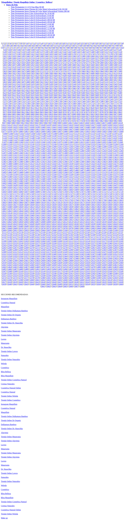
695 (97, 97)
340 (18, 69)
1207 (115, 142)
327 (78, 67)
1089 (71, 131)
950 (74, 119)
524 (27, 84)
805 (4, 108)
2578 (32, 278)
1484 (65, 170)
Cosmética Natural (8, 303)
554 (46, 86)
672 (110, 95)
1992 (76, 220)
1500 (32, 172)
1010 (120, 123)
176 (101, 54)
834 (18, 110)
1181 (93, 140)
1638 (65, 185)
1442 (76, 166)
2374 (121, 256)
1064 (54, 129)
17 (53, 43)
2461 (115, 265)
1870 (10, 209)
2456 (87, 265)
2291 (26, 250)
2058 (76, 226)
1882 (76, 209)
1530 (76, 175)
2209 (60, 241)
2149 (93, 235)
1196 (54, 142)
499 (32, 82)
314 (18, 67)
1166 (10, 140)
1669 (115, 187)
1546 (43, 177)
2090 (10, 230)
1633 (37, 185)
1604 (121, 181)
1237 (37, 147)
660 (55, 95)
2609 (82, 280)
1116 (98, 134)
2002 (10, 222)
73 (13, 48)
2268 (21, 248)
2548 (110, 273)
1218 (54, 144)
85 (57, 48)
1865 (104, 207)
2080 (76, 228)
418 (18, 76)
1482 (54, 170)
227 (97, 58)
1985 (37, 220)
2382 (43, 258)
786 (37, 106)
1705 (71, 192)
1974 (99, 218)
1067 (71, 129)
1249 (104, 147)
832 (9, 110)
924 (74, 116)
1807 (26, 202)
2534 (32, 273)
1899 (49, 211)
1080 (21, 131)
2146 (76, 235)
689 (69, 97)
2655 (93, 284)
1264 (65, 149)
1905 (82, 211)
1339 (115, 155)
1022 (65, 125)
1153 (60, 138)
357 (97, 69)
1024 (76, 125)
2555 (26, 276)
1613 (48, 183)
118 (73, 50)
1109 (60, 134)
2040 (99, 224)
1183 (104, 140)
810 (27, 108)
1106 (44, 134)
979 (87, 121)
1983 (26, 220)
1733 (104, 194)
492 (120, 80)
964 (18, 121)
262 (18, 63)
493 (4, 82)
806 (9, 108)
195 (69, 56)
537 (87, 84)
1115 (93, 134)
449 (41, 78)
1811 (48, 202)
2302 (87, 250)
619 (106, 91)
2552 (10, 276)
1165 (5, 140)
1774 (87, 198)
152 (110, 52)
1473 (4, 170)
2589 (93, 278)
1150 (43, 138)
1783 (15, 200)
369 (32, 71)
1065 (60, 129)
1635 (48, 185)
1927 (82, 213)
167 (60, 54)
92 (83, 48)
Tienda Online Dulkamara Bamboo (14, 311)
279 (97, 63)
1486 (76, 170)
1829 (26, 205)
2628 (65, 282)
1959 (15, 218)
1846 (121, 205)
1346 (32, 157)
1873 (26, 209)
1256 (21, 149)
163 (41, 54)
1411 (26, 164)
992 (27, 123)
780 (9, 106)
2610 (87, 280)
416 (9, 76)
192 (55, 56)
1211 (15, 144)
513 (97, 82)
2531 (15, 273)
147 (87, 52)
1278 (21, 151)
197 (78, 56)
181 (4, 56)
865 (41, 112)
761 (41, 104)
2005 (26, 222)
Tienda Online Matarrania (11, 331)
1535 (104, 175)
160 (27, 54)
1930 (99, 213)
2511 (26, 271)
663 (69, 95)
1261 (48, 149)
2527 (115, 271)
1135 (82, 136)
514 (101, 82)
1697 (26, 192)
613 (78, 91)
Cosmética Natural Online (11, 388)
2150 (99, 235)
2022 (121, 222)
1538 (121, 175)
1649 (4, 187)
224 (83, 58)
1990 (65, 220)
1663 (82, 187)
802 (110, 106)
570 (120, 86)
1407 (4, 164)
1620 (87, 183)
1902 (65, 211)
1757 (115, 196)
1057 (15, 129)
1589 (37, 181)
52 (59, 45)
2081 (82, 228)
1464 (76, 168)
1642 (87, 185)
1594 (65, 181)
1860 (76, 207)
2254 (65, 245)
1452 (10, 168)
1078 (10, 131)
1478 (32, 170)
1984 (32, 220)
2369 (93, 256)
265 (32, 63)
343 (32, 69)
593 (106, 88)
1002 (76, 123)
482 (74, 80)
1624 (110, 183)
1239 (48, 147)
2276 (65, 248)
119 (78, 50)
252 (92, 61)
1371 (48, 159)
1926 (76, 213)
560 (74, 86)
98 (105, 48)
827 (106, 108)
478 (55, 80)
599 (14, 91)
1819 (93, 202)
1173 (49, 140)
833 (14, 110)
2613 (104, 280)
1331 (71, 155)
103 (5, 50)
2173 (104, 237)
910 (9, 116)
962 (9, 121)
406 (83, 73)
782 (18, 106)
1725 (60, 194)
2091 (15, 230)
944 (46, 119)
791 (60, 106)
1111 (71, 134)
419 (23, 76)
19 (60, 43)
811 (32, 108)
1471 (115, 168)
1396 (65, 162)
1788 (43, 200)
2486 (10, 269)
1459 (48, 168)
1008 (109, 123)
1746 (54, 196)
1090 (76, 131)
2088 (121, 228)
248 (74, 61)
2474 (65, 267)
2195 (104, 239)
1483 (60, 170)
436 (101, 76)
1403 (104, 162)
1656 (43, 187)
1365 (15, 159)
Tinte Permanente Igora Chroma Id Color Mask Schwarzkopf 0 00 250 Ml (39, 9)
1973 (93, 218)
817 (60, 108)
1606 (10, 183)
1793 (71, 200)
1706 (76, 192)
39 (11, 45)
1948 (76, 215)
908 (120, 114)
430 (74, 76)
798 (92, 106)
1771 (71, 198)
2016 (87, 222)
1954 (110, 215)
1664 (87, 187)
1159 (93, 138)
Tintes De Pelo (12, 5)
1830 (32, 205)
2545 (93, 273)
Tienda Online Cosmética (10, 400)
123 (96, 50)
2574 (10, 278)
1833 (48, 205)
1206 (109, 142)
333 (106, 67)
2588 (87, 278)
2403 (37, 261)
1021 (60, 125)
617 (97, 91)
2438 (110, 263)
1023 (71, 125)
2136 (21, 235)
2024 (10, 224)
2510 (21, 271)
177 (106, 54)
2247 (26, 245)
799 (97, 106)
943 (41, 119)
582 (55, 88)
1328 (54, 155)
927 (87, 116)
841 (50, 110)
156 (9, 54)
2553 (15, 276)
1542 (21, 177)
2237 (93, 243)
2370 (99, 256)
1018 (43, 125)
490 (110, 80)
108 (28, 50)
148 (92, 52)
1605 (4, 183)
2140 (43, 235)
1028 (99, 125)
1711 (104, 192)
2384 (54, 258)
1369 (37, 159)
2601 (37, 280)
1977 (115, 218)
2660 (121, 284)
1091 (82, 131)
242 (46, 61)
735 (41, 101)
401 (60, 73)
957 (106, 119)
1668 (110, 187)
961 (4, 121)
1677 (37, 190)
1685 (82, 190)
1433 (26, 166)
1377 (82, 159)
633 (50, 93)
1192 (32, 142)
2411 (82, 261)
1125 (27, 136)
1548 (54, 177)
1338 (110, 155)
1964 (43, 218)
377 (69, 71)
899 (78, 114)
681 (32, 97)
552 (37, 86)
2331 (4, 254)
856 (120, 110)
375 (60, 71)
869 (60, 112)
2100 (65, 230)
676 (9, 97)
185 (23, 56)
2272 (43, 248)
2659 (115, 284)
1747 (60, 196)
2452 (65, 265)
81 (43, 48)
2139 (37, 235)
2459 (104, 265)
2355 (15, 256)
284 (120, 63)
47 (41, 45)
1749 (71, 196)
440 (120, 76)
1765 (37, 198)
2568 (99, 276)
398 (46, 73)
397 (41, 73)
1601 (104, 181)
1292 (99, 151)
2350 (110, 254)
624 (9, 93)
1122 (10, 136)
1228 (110, 144)
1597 (82, 181)
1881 (71, 209)
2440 (121, 263)
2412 (87, 261)
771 (87, 104)
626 (18, 93)
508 (74, 82)
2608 (76, 280)
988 (8, 123)
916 (37, 116)
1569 (48, 179)
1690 (110, 190)
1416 (54, 164)
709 (41, 99)
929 (97, 116)
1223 (82, 144)
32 (108, 43)
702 (9, 99)
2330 (121, 252)
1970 (76, 218)
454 (64, 78)
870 (64, 112)
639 (78, 93)
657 (41, 95)
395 (32, 73)
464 (110, 78)
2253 (60, 245)
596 (120, 88)
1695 (15, 192)
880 (110, 112)
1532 (87, 175)
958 (110, 119)
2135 (15, 235)
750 (110, 101)
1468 (99, 168)
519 (4, 84)
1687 (93, 190)
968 (37, 121)
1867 (115, 207)
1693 (4, 192)
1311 (82, 153)
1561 (4, 179)
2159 (26, 237)
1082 (32, 131)
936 (9, 119)
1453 (15, 168)
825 (97, 108)
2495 (60, 269)
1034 (10, 127)
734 (37, 101)
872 (74, 112)
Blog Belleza (6, 372)
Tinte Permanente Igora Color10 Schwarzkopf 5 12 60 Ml (33, 28)
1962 (32, 218)
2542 (76, 273)
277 (87, 63)
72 (10, 48)
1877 (48, 209)
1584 (10, 181)
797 (87, 106)
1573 (71, 179)
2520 (76, 271)
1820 (99, 202)
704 (18, 99)
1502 (43, 172)
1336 (99, 155)
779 (4, 106)
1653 (26, 187)
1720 (32, 194)
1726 (65, 194)
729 (14, 101)
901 (87, 114)
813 (41, 108)
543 (115, 84)
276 (83, 63)
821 (78, 108)
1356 (87, 157)
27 (89, 43)
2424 (32, 263)
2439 (115, 263)
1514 (110, 172)
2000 (121, 220)
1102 (21, 134)
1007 (104, 123)
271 (60, 63)
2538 (54, 273)
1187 (4, 142)
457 (78, 78)
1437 (48, 166)
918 (46, 116)
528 (46, 84)
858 (9, 112)
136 (37, 52)
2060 (87, 226)
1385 (4, 162)
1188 (10, 142)
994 (36, 123)
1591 (48, 181)
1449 (115, 166)
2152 (110, 235)
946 (55, 119)
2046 (10, 226)
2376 (10, 258)
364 (9, 71)
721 (97, 99)
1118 (109, 134)
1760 (10, 198)
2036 (76, 224)
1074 (110, 129)
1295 (115, 151)
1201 (81, 142)
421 (32, 76)
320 (46, 67)
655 (32, 95)
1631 (26, 185)
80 (39, 48)
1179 (82, 140)
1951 (93, 215)
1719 (26, 194)
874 (83, 112)
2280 (87, 248)
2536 (43, 273)
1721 (37, 194)
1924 (65, 213)
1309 (71, 153)
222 (74, 58)
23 (75, 43)
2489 (26, 269)
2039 (93, 224)
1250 (110, 147)
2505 (115, 269)
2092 (21, 230)
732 (27, 101)
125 (105, 50)
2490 (32, 269)
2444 (21, 265)
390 (9, 73)
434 (92, 76)
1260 (43, 149)
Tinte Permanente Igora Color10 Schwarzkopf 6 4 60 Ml (32, 37)
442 (9, 78)
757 (23, 104)
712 (55, 99)
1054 (121, 127)
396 (37, 73)
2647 (48, 284)
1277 (15, 151)
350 (64, 69)
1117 (103, 134)
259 (4, 63)
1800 (110, 200)
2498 (76, 269)
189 (41, 56)
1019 (48, 125)
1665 (93, 187)
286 (9, 65)
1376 (76, 159)
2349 (104, 254)
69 (121, 45)
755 (14, 104)
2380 (32, 258)
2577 (26, 278)
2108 (110, 230)
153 (115, 52)
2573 (4, 278)
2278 (76, 248)
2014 (76, 222)
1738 (10, 196)
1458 (43, 168)
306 (101, 65)
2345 (82, 254)
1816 (76, 202)
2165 (60, 237)
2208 (54, 241)
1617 (71, 183)
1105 (38, 134)
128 (119, 50)
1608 (21, 183)
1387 (15, 162)
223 (78, 58)
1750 (76, 196)
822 (83, 108)
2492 (43, 269)
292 (37, 65)
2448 (43, 265)
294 (46, 65)
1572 (65, 179)
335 (115, 67)
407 (87, 73)
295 (50, 65)
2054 (54, 226)
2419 (4, 263)
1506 (65, 172)
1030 (110, 125)
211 (23, 58)
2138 (32, 235)
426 (55, 76)
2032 (54, 224)
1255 (15, 149)
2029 (37, 224)
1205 (104, 142)
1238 (43, 147)
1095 (104, 131)
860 (18, 112)
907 (115, 114)
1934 (121, 213)
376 (64, 71)
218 (55, 58)
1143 (5, 138)
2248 (32, 245)
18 (56, 43)
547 (14, 86)
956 (101, 119)
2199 (4, 241)
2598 (21, 280)
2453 (71, 265)
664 (74, 95)
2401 (26, 261)
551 (32, 86)
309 (115, 65)
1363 (4, 159)
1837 (71, 205)
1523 (37, 175)
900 (83, 114)
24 (78, 43)
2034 (65, 224)
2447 (37, 265)
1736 (121, 194)
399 (51, 73)
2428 (54, 263)
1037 (26, 127)
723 (106, 99)
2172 (99, 237)
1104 (33, 134)
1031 (115, 125)
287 (14, 65)
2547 (104, 273)
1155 (71, 138)
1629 (15, 185)
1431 (15, 166)
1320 (10, 155)
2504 (110, 269)
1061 (37, 129)
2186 (54, 239)
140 (55, 52)
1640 (76, 185)
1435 (37, 166)
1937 (15, 215)
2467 (26, 267)
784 (27, 106)
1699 (37, 192)
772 (92, 104)
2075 (48, 228)
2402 (32, 261)
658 (46, 95)
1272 (110, 149)
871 (69, 112)
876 (92, 112)
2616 (121, 280)
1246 (87, 147)
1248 (99, 147)
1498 (21, 172)
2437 (104, 263)
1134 (76, 136)
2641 (15, 284)
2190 (76, 239)
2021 (115, 222)
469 (14, 80)
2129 (104, 233)
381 (87, 71)
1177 (71, 140)
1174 (54, 140)
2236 (87, 243)
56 (73, 45)
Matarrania (5, 343)
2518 (65, 271)
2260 (99, 245)
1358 (99, 157)
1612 (43, 183)
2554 (21, 276)
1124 (21, 136)
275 (78, 63)
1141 (115, 136)
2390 (87, 258)
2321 (71, 252)
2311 (15, 252)
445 (23, 78)
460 (92, 78)
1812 (54, 202)
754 (9, 104)
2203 (26, 241)
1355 (82, 157)
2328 (110, 252)
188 (37, 56)
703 (14, 99)
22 (71, 43)
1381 (104, 159)
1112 (76, 134)
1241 (60, 147)
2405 (49, 261)
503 (51, 82)
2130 (109, 233)
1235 (26, 147)
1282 (43, 151)
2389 (82, 258)
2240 (110, 243)
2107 (104, 230)
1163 (115, 138)
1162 (109, 138)
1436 (43, 166)
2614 (110, 280)
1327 (48, 155)
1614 (54, 183)
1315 (104, 153)
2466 (21, 267)
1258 (32, 149)
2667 (76, 286)
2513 (37, 271)
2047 (15, 226)
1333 (82, 155)
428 (64, 76)
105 (14, 50)
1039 (37, 127)
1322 (21, 155)
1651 (15, 187)
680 (27, 97)
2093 (26, 230)
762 (46, 104)
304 (92, 65)
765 (60, 104)
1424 (99, 164)
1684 (76, 190)
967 (32, 121)
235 (14, 61)
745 (87, 101)
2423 (26, 263)
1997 (104, 220)
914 (27, 116)
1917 (26, 213)
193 (60, 56)
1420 (76, 164)
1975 (104, 218)
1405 (115, 162)
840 (46, 110)
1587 (26, 181)
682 (37, 97)
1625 (115, 183)
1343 (15, 157)
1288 (76, 151)
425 (50, 76)
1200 (76, 142)
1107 (49, 134)
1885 (93, 209)
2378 (21, 258)
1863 (93, 207)
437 (106, 76)
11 (31, 43)
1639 (71, 185)
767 (69, 104)
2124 (76, 233)
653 (23, 95)
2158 (21, 237)
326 (74, 67)
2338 (43, 254)
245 (60, 61)
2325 (93, 252)
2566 (87, 276)
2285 (115, 248)
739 (60, 101)
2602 (43, 280)
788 (46, 106)
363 (4, 71)
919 (50, 116)
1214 (32, 144)
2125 (81, 233)
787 (41, 106)
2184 (43, 239)
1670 (121, 187)
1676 (32, 190)
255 (106, 61)
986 (120, 121)
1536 (110, 175)
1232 (10, 147)
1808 (32, 202)
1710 (99, 192)
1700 (43, 192)
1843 (104, 205)
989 (13, 123)
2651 (71, 284)
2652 (76, 284)
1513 (104, 172)
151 (106, 52)
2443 (15, 265)
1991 (71, 220)
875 (87, 112)
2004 (21, 222)
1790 (54, 200)
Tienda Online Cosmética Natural (14, 380)
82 (46, 48)
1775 (93, 198)
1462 (65, 168)
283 (115, 63)
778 (120, 104)
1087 (60, 131)
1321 (15, 155)
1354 (76, 157)
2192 (87, 239)
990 (18, 123)
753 (4, 104)
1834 (54, 205)
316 (27, 67)
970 (46, 121)
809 (23, 108)
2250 (43, 245)
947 (60, 119)
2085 (104, 228)
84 (54, 48)
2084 (99, 228)
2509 (15, 271)
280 (101, 63)
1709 (93, 192)
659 (50, 95)
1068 (76, 129)
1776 (99, 198)
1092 (87, 131)
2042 (110, 224)
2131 (115, 233)
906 (110, 114)
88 (68, 48)
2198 (121, 239)
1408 (10, 164)
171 (78, 54)
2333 (15, 254)
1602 (110, 181)
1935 (4, 215)
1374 (65, 159)
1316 (110, 153)
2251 (48, 245)
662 (64, 95)
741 (69, 101)
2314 (32, 252)
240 (37, 61)
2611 (93, 280)
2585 (71, 278)
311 (4, 67)
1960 (21, 218)
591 (97, 88)
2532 (21, 273)
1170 (32, 140)
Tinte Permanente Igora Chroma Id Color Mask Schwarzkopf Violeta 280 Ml (40, 11)
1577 (93, 179)
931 (106, 116)
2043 (115, 224)
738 (55, 101)
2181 (26, 239)
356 (92, 69)
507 (69, 82)
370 (37, 71)
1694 (10, 192)
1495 (4, 172)
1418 (65, 164)
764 (55, 104)
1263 (60, 149)
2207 (49, 241)
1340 (121, 155)
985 (115, 121)
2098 (54, 230)
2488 (21, 269)
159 (23, 54)
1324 (32, 155)
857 (4, 112)
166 (55, 54)
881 (115, 112)
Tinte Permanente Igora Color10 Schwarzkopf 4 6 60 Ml (32, 18)
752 (120, 101)
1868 (121, 207)
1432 (21, 166)
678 (18, 97)
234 (9, 61)
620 (110, 91)
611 (69, 91)
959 (115, 119)
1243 (71, 147)
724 (110, 99)
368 (27, 71)
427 (60, 76)
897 (69, 114)
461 (97, 78)
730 (18, 101)
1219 (60, 144)
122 (92, 50)
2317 (48, 252)
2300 (76, 250)
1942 (43, 215)
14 (42, 43)
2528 (121, 271)
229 (106, 58)
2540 (65, 273)
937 (14, 119)
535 (78, 84)
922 (64, 116)
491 (115, 80)
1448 (110, 166)
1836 (65, 205)
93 (87, 48)
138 (46, 52)
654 (27, 95)
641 (87, 93)
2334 (21, 254)
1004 (87, 123)
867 (50, 112)
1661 (71, 187)
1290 (87, 151)
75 (21, 48)
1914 (10, 213)
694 (92, 97)
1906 (87, 211)
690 (74, 97)
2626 (54, 282)
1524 (43, 175)
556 (55, 86)
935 (4, 119)
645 (106, 93)
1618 (76, 183)
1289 (82, 151)
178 (110, 54)
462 (101, 78)
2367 (82, 256)
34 (115, 43)
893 (50, 114)
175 (97, 54)
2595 (4, 280)
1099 (5, 134)
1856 (54, 207)
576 (27, 88)
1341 (4, 157)
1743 (37, 196)
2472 (54, 267)
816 (55, 108)
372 (46, 71)
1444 (87, 166)
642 (92, 93)
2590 (99, 278)
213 (32, 58)
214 (37, 58)
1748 (65, 196)
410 (101, 73)
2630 (76, 282)
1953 (104, 215)
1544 (32, 177)
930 (101, 116)
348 (55, 69)
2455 (82, 265)
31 (104, 43)
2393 (104, 258)
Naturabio (5, 355)
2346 (87, 254)
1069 (82, 129)
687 (60, 97)
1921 (48, 213)
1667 (104, 187)
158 (18, 54)
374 (55, 71)
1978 (121, 218)
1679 (48, 190)
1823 (115, 202)
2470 (43, 267)
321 (50, 67)
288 (18, 65)
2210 (65, 241)
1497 (15, 172)
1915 (15, 213)
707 (32, 99)
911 (14, 116)
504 (55, 82)
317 (32, 67)
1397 (71, 162)
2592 (110, 278)
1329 (60, 155)
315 (23, 67)
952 (83, 119)
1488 (87, 170)
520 (9, 84)
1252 (121, 147)
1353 (71, 157)
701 (4, 99)
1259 (37, 149)
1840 (87, 205)
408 (92, 73)
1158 (87, 138)
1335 (93, 155)
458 (83, 78)
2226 (32, 243)
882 (120, 112)
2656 (99, 284)
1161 (104, 138)
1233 (15, 147)
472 (27, 80)
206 (120, 56)
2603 (49, 280)
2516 (54, 271)
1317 (115, 153)
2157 (15, 237)
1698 (32, 192)
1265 (71, 149)
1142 (120, 136)
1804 (10, 202)
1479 (37, 170)
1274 (121, 149)
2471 (48, 267)
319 (41, 67)
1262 (54, 149)
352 (74, 69)
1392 (43, 162)
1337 (104, 155)
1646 (110, 185)
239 (32, 61)
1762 (21, 198)
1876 (43, 209)
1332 (76, 155)
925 (78, 116)
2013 (71, 222)
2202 (21, 241)
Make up (4, 518)
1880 (65, 209)
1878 (54, 209)
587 (78, 88)
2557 (37, 276)
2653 (82, 284)
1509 (82, 172)
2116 (32, 233)
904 (101, 114)
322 (55, 67)
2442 (10, 265)
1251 (115, 147)
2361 (48, 256)
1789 (48, 200)
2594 (121, 278)
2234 (76, 243)
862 (27, 112)
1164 (120, 138)
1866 (110, 207)
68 (117, 45)
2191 (82, 239)
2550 (121, 273)
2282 (99, 248)
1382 (110, 159)
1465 (82, 168)
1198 (65, 142)
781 (14, 106)
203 (106, 56)
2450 (54, 265)
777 (115, 104)
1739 (15, 196)
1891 (4, 211)
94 (90, 48)
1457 (37, 168)
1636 (54, 185)
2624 (43, 282)
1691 (115, 190)
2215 (93, 241)
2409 (71, 261)
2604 (54, 280)
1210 (10, 144)
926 (83, 116)
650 (9, 95)
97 (101, 48)
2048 (21, 226)
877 (97, 112)
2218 (110, 241)
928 (92, 116)
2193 (93, 239)
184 (18, 56)
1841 (93, 205)
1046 (76, 127)
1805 (15, 202)
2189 (71, 239)
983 (106, 121)
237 (23, 61)
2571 (115, 276)
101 (117, 48)
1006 (98, 123)
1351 (60, 157)
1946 (65, 215)
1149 (38, 138)
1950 (87, 215)
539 (97, 84)
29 (97, 43)
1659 (60, 187)
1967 (60, 218)
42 (22, 45)
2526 (110, 271)
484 (83, 80)
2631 (82, 282)
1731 (93, 194)
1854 (43, 207)
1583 (4, 181)
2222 (10, 243)
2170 (87, 237)
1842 (99, 205)
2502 (99, 269)
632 (46, 93)
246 (64, 61)
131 (14, 52)
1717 (15, 194)
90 (76, 48)
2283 (104, 248)
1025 (82, 125)
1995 (93, 220)
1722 (43, 194)
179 (115, 54)
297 (60, 65)
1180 (87, 140)
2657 (104, 284)
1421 (82, 164)
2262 (110, 245)
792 (64, 106)
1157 (82, 138)
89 (72, 48)
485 (87, 80)
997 (50, 123)
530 (55, 84)
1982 (21, 220)
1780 (121, 198)
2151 (104, 235)
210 (18, 58)
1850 (21, 207)
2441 (4, 265)
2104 (87, 230)
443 (14, 78)
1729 (82, 194)
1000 (65, 123)
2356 (21, 256)
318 (37, 67)
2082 (87, 228)
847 (78, 110)
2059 (82, 226)
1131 (60, 136)
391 (14, 73)
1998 (110, 220)
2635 (104, 282)
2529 (4, 273)
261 (14, 63)
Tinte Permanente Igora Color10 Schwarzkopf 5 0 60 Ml (32, 24)
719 (87, 99)
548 (18, 86)
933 (115, 116)
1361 (115, 157)
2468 (32, 267)
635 (60, 93)
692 (83, 97)
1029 (104, 125)
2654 (87, 284)
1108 (55, 134)
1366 (21, 159)
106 (19, 50)
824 (92, 108)
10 (27, 43)
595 (115, 88)
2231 (60, 243)
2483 (115, 267)
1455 (26, 168)
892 (46, 114)
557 (60, 86)
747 (97, 101)
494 (9, 82)
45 (33, 45)
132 (18, 52)
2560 (54, 276)
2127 (93, 233)
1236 (32, 147)
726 (120, 99)
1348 (43, 157)
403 (69, 73)
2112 (10, 233)
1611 (37, 183)
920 (55, 116)
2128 (98, 233)
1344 (21, 157)
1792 (65, 200)
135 (32, 52)
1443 (82, 166)
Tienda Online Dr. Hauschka (12, 323)
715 (69, 99)
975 (69, 121)
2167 (71, 237)
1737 (4, 196)
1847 (4, 207)
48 (44, 45)
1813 (60, 202)
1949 (82, 215)
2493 (48, 269)
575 (23, 88)
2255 (71, 245)
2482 (110, 267)
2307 (115, 250)
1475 (15, 170)
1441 (71, 166)
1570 (54, 179)
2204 (32, 241)
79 (35, 48)
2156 (10, 237)
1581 (115, 179)
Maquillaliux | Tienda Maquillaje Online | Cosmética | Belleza (27, 2)
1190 (21, 142)
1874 (32, 209)
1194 (43, 142)
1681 (60, 190)
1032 (121, 125)
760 (37, 104)
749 (106, 101)
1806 (21, 202)
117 (69, 50)
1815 (71, 202)
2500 (87, 269)
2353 (4, 256)
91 (79, 48)
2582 (54, 278)
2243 (4, 245)
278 (92, 63)
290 (27, 65)
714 (64, 99)
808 (18, 108)
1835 (60, 205)
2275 (60, 248)
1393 (48, 162)
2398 (10, 261)
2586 (76, 278)
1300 (21, 153)
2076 (54, 228)
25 (82, 43)
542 (110, 84)
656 (37, 95)
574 (18, 88)
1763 (26, 198)
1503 (49, 172)
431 (78, 76)
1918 (32, 213)
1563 (15, 179)
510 (83, 82)
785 (32, 106)
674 (120, 95)
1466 (87, 168)
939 (23, 119)
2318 (54, 252)
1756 (110, 196)
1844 (110, 205)
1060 (32, 129)
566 (101, 86)
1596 (76, 181)
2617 (4, 282)
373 (50, 71)
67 (114, 45)
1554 (87, 177)
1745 (48, 196)
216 (46, 58)
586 (74, 88)
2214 (87, 241)
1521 (26, 175)
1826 (10, 205)
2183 (37, 239)
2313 (26, 252)
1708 (87, 192)
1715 (4, 194)
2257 (82, 245)
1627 (4, 185)
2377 (15, 258)
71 (6, 48)
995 (41, 123)
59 (84, 45)
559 (69, 86)
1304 (43, 153)
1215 (37, 144)
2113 (15, 233)
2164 (54, 237)
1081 (26, 131)
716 (74, 99)
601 (23, 91)
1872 (21, 209)
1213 (26, 144)
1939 (26, 215)
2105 (93, 230)
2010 (54, 222)
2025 (15, 224)
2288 (10, 250)
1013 (15, 125)
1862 (87, 207)
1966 (54, 218)
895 (60, 114)
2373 (115, 256)
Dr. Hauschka (6, 347)
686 (55, 97)
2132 (120, 233)
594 (110, 88)
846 (74, 110)
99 (109, 48)
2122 (65, 233)
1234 (21, 147)
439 (115, 76)
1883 (82, 209)
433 (87, 76)
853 (106, 110)
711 (51, 99)
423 (41, 76)
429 (69, 76)
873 (78, 112)
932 (110, 116)
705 (23, 99)
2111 (4, 233)
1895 (26, 211)
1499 (26, 172)
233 (4, 61)
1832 (43, 205)
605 (41, 91)
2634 (99, 282)
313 (14, 67)
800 (101, 106)
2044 (121, 224)
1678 (43, 190)
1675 (26, 190)
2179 (15, 239)
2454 (76, 265)
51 (55, 45)
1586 (21, 181)
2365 (71, 256)
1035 (15, 127)
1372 (54, 159)
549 (23, 86)
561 (78, 86)
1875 (37, 209)
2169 (82, 237)
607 (51, 91)
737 (50, 101)
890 (37, 114)
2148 (87, 235)
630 (37, 93)
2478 (87, 267)
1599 (93, 181)
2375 (4, 258)
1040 (43, 127)
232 (120, 58)
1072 (99, 129)
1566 (32, 179)
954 (92, 119)
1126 (32, 136)
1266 (76, 149)
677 (14, 97)
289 (23, 65)
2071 (26, 228)
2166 (65, 237)
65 (106, 45)
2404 (43, 261)
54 (66, 45)
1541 (15, 177)
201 (97, 56)
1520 (21, 175)
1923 (60, 213)
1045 (71, 127)
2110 (121, 230)
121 (87, 50)
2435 (93, 263)
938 (18, 119)
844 (64, 110)
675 (4, 97)
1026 (87, 125)
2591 (104, 278)
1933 (115, 213)
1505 (60, 172)
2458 (99, 265)
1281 (37, 151)
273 (69, 63)
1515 (115, 172)
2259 (93, 245)
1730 (87, 194)
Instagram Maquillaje (9, 299)
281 (106, 63)
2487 (15, 269)
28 (93, 43)
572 (9, 88)
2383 (48, 258)
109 (32, 50)
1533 (93, 175)
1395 (60, 162)
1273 (115, 149)
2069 (15, 228)
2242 (121, 243)
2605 (60, 280)
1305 (49, 153)
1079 (15, 131)
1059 (26, 129)
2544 (87, 273)
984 (110, 121)
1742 (32, 196)
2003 (15, 222)
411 (106, 73)
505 (60, 82)
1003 (81, 123)
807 (14, 108)
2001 (4, 222)
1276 (10, 151)
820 (74, 108)
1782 (10, 200)
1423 (93, 164)
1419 (71, 164)
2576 (21, 278)
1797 (93, 200)
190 (46, 56)
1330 (65, 155)
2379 (26, 258)
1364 (10, 159)
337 (4, 69)
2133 (4, 235)
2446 (32, 265)
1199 (70, 142)
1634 (43, 185)
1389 (26, 162)
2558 (43, 276)
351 (69, 69)
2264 (121, 245)
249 (78, 61)
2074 (43, 228)
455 (69, 78)
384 (101, 71)
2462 (121, 265)
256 (110, 61)
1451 (4, 168)
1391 (37, 162)
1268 (87, 149)
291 (32, 65)
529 (50, 84)
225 (87, 58)
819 (69, 108)
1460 (54, 168)
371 (41, 71)
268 (46, 63)
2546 (99, 273)
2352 (121, 254)
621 (115, 91)
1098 (121, 131)
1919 (37, 213)
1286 (65, 151)
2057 (71, 226)
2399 (15, 261)
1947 (71, 215)
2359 (37, 256)
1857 (60, 207)
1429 (4, 166)
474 (37, 80)
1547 (48, 177)
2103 (82, 230)
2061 (93, 226)
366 (18, 71)
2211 (71, 241)
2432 (76, 263)
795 (78, 106)
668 (92, 95)
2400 (21, 261)
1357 (93, 157)
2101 (71, 230)
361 (115, 69)
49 (48, 45)
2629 (71, 282)
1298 (10, 153)
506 (64, 82)
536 (83, 84)
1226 (99, 144)
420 (27, 76)
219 (60, 58)
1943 (48, 215)
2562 (65, 276)
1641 (82, 185)
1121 (5, 136)
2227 (37, 243)
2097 (49, 230)
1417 (60, 164)
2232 (65, 243)
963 (14, 121)
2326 (99, 252)
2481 (104, 267)
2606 (65, 280)
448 (37, 78)
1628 (10, 185)
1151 (49, 138)
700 (120, 97)
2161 (37, 237)
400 (55, 73)
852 (101, 110)
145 (78, 52)
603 (32, 91)
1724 (54, 194)
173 (87, 54)
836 (27, 110)
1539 (4, 177)
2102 (76, 230)
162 (37, 54)
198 (83, 56)
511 (87, 82)
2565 (82, 276)
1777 (104, 198)
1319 (4, 155)
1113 (82, 134)
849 (87, 110)
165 (50, 54)
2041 (104, 224)
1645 (104, 185)
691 (78, 97)
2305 (104, 250)
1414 (43, 164)
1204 (98, 142)
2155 (4, 237)
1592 (54, 181)
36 (122, 43)
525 (32, 84)
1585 (15, 181)
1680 (54, 190)
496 (18, 82)
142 (64, 52)
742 (74, 101)
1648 (121, 185)
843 (60, 110)
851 (97, 110)
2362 (54, 256)
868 (55, 112)
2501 (93, 269)
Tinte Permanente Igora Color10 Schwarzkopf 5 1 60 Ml (32, 26)
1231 (4, 147)
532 (64, 84)
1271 (104, 149)
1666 (99, 187)
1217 (48, 144)
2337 (37, 254)
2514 (43, 271)
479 (60, 80)
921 (60, 116)
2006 (32, 222)
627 (23, 93)
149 (97, 52)
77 (28, 48)
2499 (82, 269)
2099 (60, 230)
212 (27, 58)
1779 (115, 198)
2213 (82, 241)
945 (50, 119)
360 (110, 69)
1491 (104, 170)
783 (23, 106)
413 (115, 73)
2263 (115, 245)
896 (64, 114)
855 (115, 110)
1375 (71, 159)
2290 (21, 250)
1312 (87, 153)
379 (78, 71)
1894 (21, 211)
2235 (82, 243)
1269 (93, 149)
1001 (70, 123)
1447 (104, 166)
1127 (38, 136)
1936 (10, 215)
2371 (104, 256)
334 (110, 67)
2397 (4, 261)
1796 (87, 200)
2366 (76, 256)
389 (4, 73)
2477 (82, 267)
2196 (110, 239)
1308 (65, 153)
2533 (26, 273)
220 (64, 58)
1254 (10, 149)
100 (112, 48)
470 (18, 80)
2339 (48, 254)
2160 (32, 237)
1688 (99, 190)
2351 (115, 254)
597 (4, 91)
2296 (54, 250)
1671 (4, 190)
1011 (4, 125)
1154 (65, 138)
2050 (32, 226)
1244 (76, 147)
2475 (71, 267)
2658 (110, 284)
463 (106, 78)
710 (46, 99)
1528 (65, 175)
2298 (65, 250)
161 (32, 54)
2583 (60, 278)
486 (92, 80)
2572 (121, 276)
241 (41, 61)
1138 (98, 136)
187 (32, 56)
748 (101, 101)
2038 (87, 224)
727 (4, 101)
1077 (4, 131)
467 (4, 80)
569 (115, 86)
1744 (43, 196)
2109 (115, 230)
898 (74, 114)
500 (37, 82)
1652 (21, 187)
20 (64, 43)
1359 (104, 157)
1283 (48, 151)
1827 (15, 205)
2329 (115, 252)
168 (64, 54)
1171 (38, 140)
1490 (99, 170)
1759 (4, 198)
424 (46, 76)
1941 (37, 215)
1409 (15, 164)
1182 (98, 140)
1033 (4, 127)
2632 (87, 282)
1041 (48, 127)
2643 (26, 284)
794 (74, 106)
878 (101, 112)
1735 (115, 194)
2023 (4, 224)
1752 (87, 196)
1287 (71, 151)
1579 (104, 179)
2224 (21, 243)
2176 (121, 237)
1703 (60, 192)
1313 (93, 153)
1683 (71, 190)
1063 (48, 129)
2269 (26, 248)
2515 (48, 271)
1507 (71, 172)
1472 (121, 168)
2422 (21, 263)
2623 (37, 282)
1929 (93, 213)
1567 (37, 179)
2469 (37, 267)
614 (83, 91)
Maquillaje (5, 307)
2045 (4, 226)
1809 (37, 202)
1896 (32, 211)
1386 (10, 162)
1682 (65, 190)
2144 (65, 235)
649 (4, 95)
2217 (104, 241)
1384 (121, 159)
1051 (104, 127)
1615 (60, 183)
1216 (43, 144)
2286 (121, 248)
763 (50, 104)
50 (51, 45)
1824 (121, 202)
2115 (26, 233)
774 (101, 104)
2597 (15, 280)
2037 (82, 224)
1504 (54, 172)
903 (97, 114)
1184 (109, 140)
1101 (16, 134)
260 (9, 63)
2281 (93, 248)
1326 (43, 155)
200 (92, 56)
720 (92, 99)
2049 (26, 226)
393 (23, 73)
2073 (37, 228)
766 (64, 104)
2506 (121, 269)
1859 (71, 207)
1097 (115, 131)
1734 (110, 194)
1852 (32, 207)
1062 (43, 129)
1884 (87, 209)
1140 (109, 136)
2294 (43, 250)
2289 (15, 250)
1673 (15, 190)
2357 (26, 256)
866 (46, 112)
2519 (71, 271)
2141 (48, 235)
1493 (115, 170)
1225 (93, 144)
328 (83, 67)
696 (101, 97)
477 (50, 80)
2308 (121, 250)
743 (78, 101)
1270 (99, 149)
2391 (93, 258)
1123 (16, 136)
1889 (115, 209)
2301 (82, 250)
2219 (115, 241)
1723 (48, 194)
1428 (121, 164)
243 (50, 61)
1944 (54, 215)
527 (41, 84)
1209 (4, 144)
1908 (99, 211)
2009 (49, 222)
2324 (87, 252)
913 (23, 116)
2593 (115, 278)
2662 (48, 286)
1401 (93, 162)
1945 (60, 215)
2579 (37, 278)
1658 (54, 187)
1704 (65, 192)
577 (32, 88)
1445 (93, 166)
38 (8, 45)
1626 (121, 183)
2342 (65, 254)
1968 (65, 218)
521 (14, 84)
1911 (115, 211)
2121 (59, 233)
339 (14, 69)
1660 (65, 187)
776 (110, 104)
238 (27, 61)
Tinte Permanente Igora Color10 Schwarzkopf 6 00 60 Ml (33, 35)
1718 (21, 194)
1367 (26, 159)
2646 (43, 284)
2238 (99, 243)
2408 (65, 261)
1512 (99, 172)
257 (115, 61)
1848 (10, 207)
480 (64, 80)
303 (87, 65)
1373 (60, 159)
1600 (99, 181)
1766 (43, 198)
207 (4, 58)
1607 (15, 183)
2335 (26, 254)
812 (37, 108)
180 (120, 54)
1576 (87, 179)
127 (115, 50)
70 (3, 48)
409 (97, 73)
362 (120, 69)
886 (18, 114)
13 (38, 43)
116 (64, 50)
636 (64, 93)
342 (27, 69)
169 (69, 54)
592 (101, 88)
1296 (121, 151)
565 (97, 86)
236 (18, 61)
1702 (54, 192)
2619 (15, 282)
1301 (26, 153)
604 (37, 91)
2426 (43, 263)
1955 (115, 215)
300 (74, 65)
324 (64, 67)
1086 (54, 131)
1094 (99, 131)
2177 (4, 239)
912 (18, 116)
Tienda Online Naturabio (10, 359)
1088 (65, 131)
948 (64, 119)
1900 (54, 211)
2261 (104, 245)
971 (50, 121)
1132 (65, 136)
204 (110, 56)
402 (64, 73)
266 (37, 63)
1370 (43, 159)
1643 (93, 185)
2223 (15, 243)
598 (9, 91)
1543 (26, 177)
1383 (115, 159)
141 (60, 52)
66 (110, 45)
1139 (104, 136)
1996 (99, 220)
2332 (10, 254)
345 (41, 69)
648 (120, 93)
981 (97, 121)
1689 (104, 190)
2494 (54, 269)
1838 (76, 205)
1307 (60, 153)
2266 (10, 248)
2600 (32, 280)
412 (110, 73)
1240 (54, 147)
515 (106, 82)
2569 (104, 276)
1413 (37, 164)
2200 (10, 241)
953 (87, 119)
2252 (54, 245)
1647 (115, 185)
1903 (71, 211)
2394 (110, 258)
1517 (4, 175)
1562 (10, 179)
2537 (48, 273)
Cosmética (5, 368)
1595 (71, 181)
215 (41, 58)
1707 (82, 192)
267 (41, 63)
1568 (43, 179)
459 (87, 78)
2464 (10, 267)
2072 (32, 228)
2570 (110, 276)
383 (97, 71)
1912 (121, 211)
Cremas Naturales (8, 384)
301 (78, 65)
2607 (71, 280)
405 (78, 73)
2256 (76, 245)
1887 (104, 209)
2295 (48, 250)
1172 (43, 140)
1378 (87, 159)
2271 (37, 248)
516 (110, 82)
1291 (93, 151)
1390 (32, 162)
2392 (99, 258)
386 (110, 71)
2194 (99, 239)
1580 (110, 179)
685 (50, 97)
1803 (4, 202)
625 (14, 93)
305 (97, 65)
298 (64, 65)
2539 (60, 273)
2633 (93, 282)
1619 (82, 183)
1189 (15, 142)
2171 (93, 237)
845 (69, 110)
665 (78, 95)
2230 (54, 243)
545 (4, 86)
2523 (93, 271)
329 (87, 67)
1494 (121, 170)
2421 (15, 263)
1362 (121, 157)
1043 (60, 127)
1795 (82, 200)
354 (83, 69)
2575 (15, 278)
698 (110, 97)
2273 (48, 248)
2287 (4, 250)
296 (55, 65)
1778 (110, 198)
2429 (60, 263)
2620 (21, 282)
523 (23, 84)
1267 (82, 149)
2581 (48, 278)
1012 (9, 125)
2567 (93, 276)
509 (78, 82)
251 (87, 61)
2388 (76, 258)
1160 (98, 138)
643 (97, 93)
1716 (10, 194)
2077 (60, 228)
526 (37, 84)
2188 (65, 239)
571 (4, 88)
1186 (120, 140)
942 (37, 119)
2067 (4, 228)
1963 (37, 218)
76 (24, 48)
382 (92, 71)
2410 (76, 261)
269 (50, 63)
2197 (115, 239)
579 (41, 88)
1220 (65, 144)
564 (92, 86)
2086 (110, 228)
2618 (10, 282)
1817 (82, 202)
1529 (71, 175)
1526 (54, 175)
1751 (82, 196)
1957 (4, 218)
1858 (65, 207)
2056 (65, 226)
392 (18, 73)
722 (101, 99)
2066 (121, 226)
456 (74, 78)
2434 (87, 263)
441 (4, 78)
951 (78, 119)
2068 (10, 228)
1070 (87, 129)
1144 (10, 138)
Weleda (4, 364)
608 (55, 91)
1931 (104, 213)
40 (15, 45)
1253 (4, 149)
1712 (110, 192)
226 (92, 58)
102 (122, 48)
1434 (32, 166)
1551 (71, 177)
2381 (37, 258)
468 (9, 80)
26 (86, 43)
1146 (21, 138)
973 (60, 121)
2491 (37, 269)
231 (115, 58)
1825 (4, 205)
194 (64, 56)
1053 (115, 127)
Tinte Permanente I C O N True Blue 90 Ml (27, 7)
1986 (43, 220)
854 (110, 110)
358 (101, 69)
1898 (43, 211)
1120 (120, 134)
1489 (93, 170)
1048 (87, 127)
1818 (87, 202)
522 (18, 84)
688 (64, 97)
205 (115, 56)
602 (27, 91)
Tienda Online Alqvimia (10, 335)
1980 (10, 220)
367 (23, 71)
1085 (48, 131)
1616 (65, 183)
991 (22, 123)
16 (49, 43)
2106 (99, 230)
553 (41, 86)
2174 (110, 237)
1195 (48, 142)
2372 (110, 256)
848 (83, 110)
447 (32, 78)
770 (83, 104)
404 (74, 73)
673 (115, 95)
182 (9, 56)
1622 (99, 183)
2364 (65, 256)
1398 (76, 162)
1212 (21, 144)
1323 (26, 155)
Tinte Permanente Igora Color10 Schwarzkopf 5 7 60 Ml (32, 31)
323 (60, 67)
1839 (82, 205)
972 (55, 121)
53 (62, 45)
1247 (93, 147)
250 (83, 61)
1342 (10, 157)
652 (18, 95)
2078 (65, 228)
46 (37, 45)
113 (51, 50)
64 (103, 45)
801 (106, 106)
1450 (121, 166)
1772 (76, 198)
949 (69, 119)
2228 (43, 243)
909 (4, 116)
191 (50, 56)
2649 (60, 284)
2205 (37, 241)
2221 (4, 243)
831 (4, 110)
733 (32, 101)
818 (64, 108)
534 (74, 84)
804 (120, 106)
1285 (60, 151)
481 (69, 80)
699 (115, 97)
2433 (82, 263)
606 (46, 91)
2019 (104, 222)
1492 (110, 170)
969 (41, 121)
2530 (10, 273)
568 (110, 86)
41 (19, 45)
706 (27, 99)
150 (101, 52)
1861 (82, 207)
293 (41, 65)
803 (115, 106)
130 (9, 52)
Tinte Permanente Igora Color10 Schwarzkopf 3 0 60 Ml (32, 16)
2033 (60, 224)
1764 (32, 198)
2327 (104, 252)
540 (101, 84)
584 (64, 88)
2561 (60, 276)
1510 (87, 172)
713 (60, 99)
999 (59, 123)
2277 (71, 248)
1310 (76, 153)
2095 (37, 230)
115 (60, 50)
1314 (99, 153)
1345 (26, 157)
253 (97, 61)
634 (55, 93)
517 (115, 82)
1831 (37, 205)
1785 (26, 200)
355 (87, 69)
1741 (26, 196)
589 (87, 88)
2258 (87, 245)
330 (92, 67)
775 (106, 104)
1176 (65, 140)
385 (106, 71)
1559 (115, 177)
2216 (99, 241)
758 (27, 104)
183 (14, 56)
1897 (37, 211)
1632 (32, 185)
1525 (48, 175)
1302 (32, 153)
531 (60, 84)
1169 (27, 140)
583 (60, 88)
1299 (15, 153)
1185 (115, 140)
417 (14, 76)
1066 (65, 129)
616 (92, 91)
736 (46, 101)
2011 (60, 222)
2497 (71, 269)
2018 (99, 222)
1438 (54, 166)
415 (4, 76)
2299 (71, 250)
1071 (93, 129)
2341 (60, 254)
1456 (32, 168)
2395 (115, 258)
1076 (121, 129)
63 (99, 45)
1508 (76, 172)
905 (106, 114)
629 (32, 93)
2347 (93, 254)
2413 (93, 261)
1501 (37, 172)
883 (4, 114)
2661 (43, 286)
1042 (54, 127)
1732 (99, 194)
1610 (32, 183)
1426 (110, 164)
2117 (37, 233)
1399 (82, 162)
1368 (32, 159)
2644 (32, 284)
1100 (11, 134)
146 (83, 52)
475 (41, 80)
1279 (26, 151)
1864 (99, 207)
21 (67, 43)
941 (32, 119)
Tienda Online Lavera (9, 351)
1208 (120, 142)
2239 (104, 243)
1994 (87, 220)
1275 (4, 151)
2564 (76, 276)
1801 (115, 200)
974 (64, 121)
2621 (26, 282)
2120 (54, 233)
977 (78, 121)
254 (101, 61)
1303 (37, 153)
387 (115, 71)
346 (46, 69)
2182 (32, 239)
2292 (32, 250)
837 (32, 110)
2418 (121, 261)
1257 (26, 149)
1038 (32, 127)
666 (83, 95)
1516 (121, 172)
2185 (48, 239)
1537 (115, 175)
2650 (65, 284)
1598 (87, 181)
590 (92, 88)
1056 (10, 129)
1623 (104, 183)
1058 (21, 129)
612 (74, 91)
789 (50, 106)
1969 (71, 218)
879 (106, 112)
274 (74, 63)
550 (27, 86)
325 (69, 67)
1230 (121, 144)
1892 (10, 211)
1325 (37, 155)
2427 (48, 263)
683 (41, 97)
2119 (48, 233)
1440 (65, 166)
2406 (54, 261)
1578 (99, 179)
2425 (37, 263)
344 (37, 69)
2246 (21, 245)
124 (101, 50)
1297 (4, 153)
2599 (26, 280)
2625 (48, 282)
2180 (21, 239)
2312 (21, 252)
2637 (115, 282)
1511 (93, 172)
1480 (43, 170)
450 (46, 78)
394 (27, 73)
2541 (71, 273)
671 (106, 95)
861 (23, 112)
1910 (110, 211)
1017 (37, 125)
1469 (104, 168)
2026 (21, 224)
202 (101, 56)
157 (14, 54)
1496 (10, 172)
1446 (99, 166)
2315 (37, 252)
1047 (82, 127)
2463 (4, 267)
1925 (71, 213)
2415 (104, 261)
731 (23, 101)
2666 (71, 286)
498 (27, 82)
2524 (99, 271)
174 (92, 54)
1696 (21, 192)
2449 (48, 265)
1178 (76, 140)
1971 (82, 218)
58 (81, 45)
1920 (43, 213)
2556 (32, 276)
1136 (87, 136)
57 (77, 45)
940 (27, 119)
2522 (87, 271)
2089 (4, 230)
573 (14, 88)
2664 (60, 286)
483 (78, 80)
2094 (32, 230)
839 (41, 110)
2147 (82, 235)
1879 (60, 209)
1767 (48, 198)
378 (74, 71)
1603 (115, 181)
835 (23, 110)
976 (74, 121)
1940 (32, 215)
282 (110, 63)
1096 (110, 131)
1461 (60, 168)
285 (4, 65)
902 (92, 114)
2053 (48, 226)
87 (65, 48)
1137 (93, 136)
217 (50, 58)
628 (27, 93)
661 (60, 95)
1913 (4, 213)
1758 (121, 196)
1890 (121, 209)
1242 (65, 147)
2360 (43, 256)
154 (120, 52)
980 (92, 121)
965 (23, 121)
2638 (121, 282)
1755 (104, 196)
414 (120, 73)
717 (78, 99)
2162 (43, 237)
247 (69, 61)
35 (119, 43)
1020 (54, 125)
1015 (26, 125)
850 (92, 110)
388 (120, 71)
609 (60, 91)
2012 (65, 222)
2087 (115, 228)
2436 (99, 263)
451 (50, 78)
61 (92, 45)
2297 (60, 250)
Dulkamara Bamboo (8, 319)
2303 (93, 250)
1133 (71, 136)
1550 (65, 177)
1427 (115, 164)
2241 (115, 243)
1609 (26, 183)
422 (37, 76)
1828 (21, 205)
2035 (71, 224)
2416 (110, 261)
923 (69, 116)
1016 (32, 125)
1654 (32, 187)
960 (120, 119)
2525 (104, 271)
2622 (32, 282)
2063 (104, 226)
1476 (21, 170)
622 (120, 91)
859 (14, 112)
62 (95, 45)
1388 (21, 162)
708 (37, 99)
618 (101, 91)
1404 (110, 162)
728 (9, 101)
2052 (43, 226)
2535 (37, 273)
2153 (115, 235)
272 (64, 63)
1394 (54, 162)
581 (50, 88)
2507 (4, 271)
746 (92, 101)
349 (60, 69)
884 (9, 114)
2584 (65, 278)
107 (23, 50)
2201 (15, 241)
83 (50, 48)
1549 (60, 177)
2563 (71, 276)
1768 (54, 198)
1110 (66, 134)
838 (37, 110)
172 (83, 54)
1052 (110, 127)
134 (27, 52)
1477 (26, 170)
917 (41, 116)
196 (74, 56)
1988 (54, 220)
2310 (10, 252)
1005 (92, 123)
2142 (54, 235)
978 (83, 121)
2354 (10, 256)
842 (55, 110)
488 (101, 80)
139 (50, 52)
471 (23, 80)
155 (4, 54)
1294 (110, 151)
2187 (60, 239)
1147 (27, 138)
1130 (54, 136)
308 (110, 65)
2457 (93, 265)
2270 (32, 248)
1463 (71, 168)
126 (110, 50)
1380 (99, 159)
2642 (21, 284)
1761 (15, 198)
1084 (43, 131)
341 (23, 69)
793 (69, 106)
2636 (110, 282)
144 (74, 52)
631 (41, 93)
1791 (60, 200)
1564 (21, 179)
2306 (110, 250)
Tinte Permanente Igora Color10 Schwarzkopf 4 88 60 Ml (33, 20)
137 (41, 52)
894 (55, 114)
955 (97, 119)
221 (69, 58)
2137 (26, 235)
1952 (99, 215)
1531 (82, 175)
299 (69, 65)
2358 (32, 256)
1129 (49, 136)
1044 (65, 127)
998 (55, 123)
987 (4, 123)
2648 (54, 284)
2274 (54, 248)
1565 (26, 179)
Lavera (3, 339)
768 (74, 104)
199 (87, 56)
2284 (110, 248)
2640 (10, 284)
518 (120, 82)
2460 (110, 265)
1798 (99, 200)
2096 (43, 230)
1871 (15, 209)
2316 (43, 252)
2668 (82, 286)
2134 (10, 235)
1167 (16, 140)
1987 (48, 220)
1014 (21, 125)
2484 (121, 267)
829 (115, 108)
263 (23, 63)
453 (60, 78)
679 (23, 97)
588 (83, 88)
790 (55, 106)
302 (83, 65)
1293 (104, 151)
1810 (43, 202)
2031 (48, 224)
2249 (37, 245)
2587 (82, 278)
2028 (32, 224)
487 (97, 80)
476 (46, 80)
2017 (93, 222)
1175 (60, 140)
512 (92, 82)
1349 (48, 157)
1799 (104, 200)
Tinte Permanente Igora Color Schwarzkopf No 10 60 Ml (32, 13)
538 (92, 84)
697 (106, 97)
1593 (60, 181)
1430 (10, 166)
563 (87, 86)
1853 (37, 207)
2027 (26, 224)
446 (27, 78)
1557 (104, 177)
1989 (60, 220)
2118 (43, 233)
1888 (110, 209)
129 (4, 52)
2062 (99, 226)
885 (14, 114)
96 (98, 48)
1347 (37, 157)
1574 (76, 179)
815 (50, 108)
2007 (37, 222)
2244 (10, 245)
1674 (21, 190)
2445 (26, 265)
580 (46, 88)
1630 (21, 185)
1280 (32, 151)
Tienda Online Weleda (9, 396)
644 (101, 93)
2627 (60, 282)
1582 (121, 179)
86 (61, 48)
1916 (21, 213)
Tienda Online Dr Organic (11, 315)
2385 (60, 258)
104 (9, 50)
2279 (82, 248)
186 (27, 56)
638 (74, 93)
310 (120, 65)
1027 (93, 125)
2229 (48, 243)
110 (37, 50)
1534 (99, 175)
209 (14, 58)
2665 (65, 286)
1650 (10, 187)
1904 (76, 211)
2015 (82, 222)
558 (64, 86)
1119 (114, 134)
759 (32, 104)
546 (9, 86)
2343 (71, 254)
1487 (82, 170)
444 (18, 78)
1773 (82, 198)
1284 (54, 151)
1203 (93, 142)
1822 (110, 202)
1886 (99, 209)
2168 (76, 237)
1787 (37, 200)
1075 (115, 129)
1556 (99, 177)
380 (83, 71)
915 (32, 116)
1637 (60, 185)
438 (110, 76)
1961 (26, 218)
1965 (48, 218)
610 (64, 91)
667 (87, 95)
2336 (32, 254)
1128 (43, 136)
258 (120, 61)
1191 (26, 142)
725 (115, 99)
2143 (60, 235)
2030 (43, 224)
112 (46, 50)
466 (120, 78)
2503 (104, 269)
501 (41, 82)
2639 (4, 284)
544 (120, 84)
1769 (60, 198)
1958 (10, 218)
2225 (26, 243)
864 (37, 112)
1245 (82, 147)
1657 (48, 187)
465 (115, 78)
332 (101, 67)
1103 (27, 134)
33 (111, 43)
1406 (121, 162)
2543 (82, 273)
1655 (37, 187)
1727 (71, 194)
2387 (71, 258)
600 (18, 91)
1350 (54, 157)
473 (32, 80)
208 (9, 58)
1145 (16, 138)
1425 (104, 164)
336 (120, 67)
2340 (54, 254)
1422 (87, 164)
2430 (65, 263)
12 (34, 43)
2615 (115, 280)
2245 (15, 245)
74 (17, 48)
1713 (115, 192)
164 (46, 54)
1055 (4, 129)
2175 (115, 237)
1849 (15, 207)
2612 (99, 280)
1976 (110, 218)
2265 (4, 248)
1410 (21, 164)
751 (115, 101)
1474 (10, 170)
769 (78, 104)
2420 (10, 263)
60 (88, 45)
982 (101, 121)
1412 (32, 164)
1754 (99, 196)
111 (42, 50)
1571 (60, 179)
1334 (87, 155)
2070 (21, 228)
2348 (99, 254)
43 (26, 45)
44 (30, 45)
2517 (60, 271)
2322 (76, 252)
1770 (65, 198)
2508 (10, 271)
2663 (54, 286)
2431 (71, 263)
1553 (82, 177)
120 (82, 50)
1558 (110, 177)
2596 (10, 280)
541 (106, 84)
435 (97, 76)
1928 (87, 213)
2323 (82, 252)
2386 (65, 258)
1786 (32, 200)
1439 (60, 166)
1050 (99, 127)
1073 (104, 129)
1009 (115, 123)
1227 (104, 144)
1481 (48, 170)
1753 (93, 196)
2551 (4, 276)
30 (100, 43)
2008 (43, 222)
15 (45, 43)
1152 (54, 138)
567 (106, 86)
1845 (115, 205)
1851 (26, 207)
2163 (48, 237)
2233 (71, 243)
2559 (48, 276)
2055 (60, 226)
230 (110, 58)
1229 (115, 144)
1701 (49, 192)
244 (55, 61)
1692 (121, 190)
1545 (37, 177)
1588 (32, 181)
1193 (37, 142)
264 (27, 63)
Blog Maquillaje (7, 376)
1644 (99, 185)
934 (120, 116)
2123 (70, 233)
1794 (76, 200)
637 (69, 93)
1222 (76, 144)
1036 (21, 127)
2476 (76, 267)
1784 (21, 200)
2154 (121, 235)
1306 (54, 153)
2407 (60, 261)
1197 (59, 142)
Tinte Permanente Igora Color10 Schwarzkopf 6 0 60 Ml (32, 33)
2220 (121, 241)
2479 (93, 267)
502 (46, 82)
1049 (93, 127)
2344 (76, 254)
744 (83, 101)
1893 (15, 211)
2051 (37, 226)
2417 (115, 261)
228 (101, 58)
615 (87, 91)
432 (83, 76)
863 (32, 112)
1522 (32, 175)
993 (31, 123)
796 (83, 106)
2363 (60, 256)
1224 (87, 144)
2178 (10, 239)
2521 (82, 271)
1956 (121, 215)
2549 (115, 273)
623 (4, 93)
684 (46, 97)
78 (32, 48)
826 (101, 108)
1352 (65, 157)
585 (69, 88)
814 (46, 108)
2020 (110, 222)
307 (106, 65)
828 (110, 108)
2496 (65, 269)
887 (23, 114)
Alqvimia (4, 327)
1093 (93, 131)
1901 (60, 211)
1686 (87, 190)
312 (9, 67)
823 (87, 108)
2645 (37, 284)
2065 (115, 226)
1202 (87, 142)
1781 (4, 200)
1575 (82, 179)
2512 (32, 271)
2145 (71, 235)
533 (69, 84)
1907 (93, 211)
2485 (4, 269)
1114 (87, 134)
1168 (21, 140)
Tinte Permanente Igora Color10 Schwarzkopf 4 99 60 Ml (33, 22)
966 (27, 121)
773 (97, 104)
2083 (93, 228)
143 (69, 52)
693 (87, 97)
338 (9, 69)
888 (27, 114)
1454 (21, 168)
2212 (76, 241)
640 (83, 93)
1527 (60, 175)
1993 (82, 220)
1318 (121, 153)
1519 (15, 175)
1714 (121, 192)
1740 (21, 196)
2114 (21, 233)
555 (50, 86)
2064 (110, 226)
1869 (4, 209)
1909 (104, 211)
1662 (76, 187)
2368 (87, 256)
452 (55, 78)
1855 (48, 207)
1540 (10, 177)
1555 (93, 177)
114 (55, 50)
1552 (76, 177)
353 (78, 69)
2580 (43, 278)
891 (41, 114)
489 (106, 80)
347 (50, 69)
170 (74, 54)
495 (14, 82)
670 (101, 95)
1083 (37, 131)
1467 (93, 168)
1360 (110, 157)
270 (55, 63)
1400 (87, 162)
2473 (60, 267)
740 (64, 101)
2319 (60, 252)
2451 (60, 265)
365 (14, 71)
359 (106, 69)
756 (18, 104)
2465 (15, 267)
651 (14, 95)
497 (23, 82)
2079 (71, 228)
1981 (15, 220)
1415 (48, 164)
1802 (121, 200)
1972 (87, 218)
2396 (121, 258)
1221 (71, 144)
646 (110, 93)
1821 (104, 202)
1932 (110, 213)
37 (4, 45)
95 (94, 48)
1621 (93, 183)
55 (70, 45)
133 (23, 52)
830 (120, 108)
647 (115, 93)
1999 (115, 220)
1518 (10, 175)
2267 (15, 248)
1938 (21, 215)
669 (97, 95)
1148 (32, 138)
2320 (65, 252)
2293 (37, 250)
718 (83, 99)
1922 (54, 213)
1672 (10, 190)
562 (83, 86)
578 (37, 88)
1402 (99, 162)
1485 (71, 170)
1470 (110, 168)
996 (45, 123)
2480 (99, 267)
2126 (87, 233)
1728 (76, 194)
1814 (65, 202)
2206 (43, 241)
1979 (4, 220)
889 (32, 114)
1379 (93, 159)
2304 (99, 250)
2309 (4, 252)
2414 (99, 261)
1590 (43, 181)
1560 (121, 177)
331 (97, 67)
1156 (76, 138)
